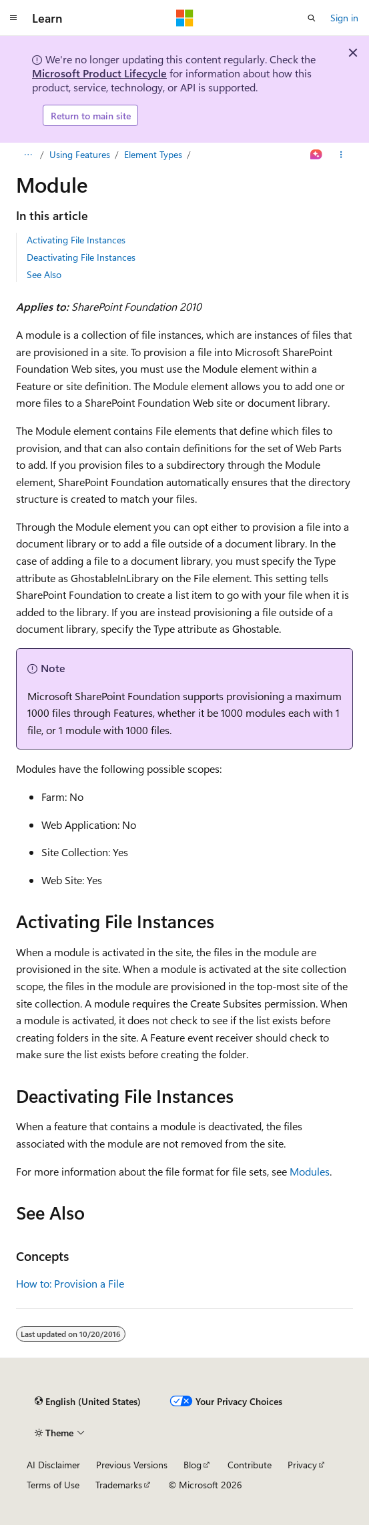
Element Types (153, 154)
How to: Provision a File (70, 1283)
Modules (310, 1171)
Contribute (250, 1464)
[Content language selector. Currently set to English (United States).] (88, 1401)
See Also (44, 274)
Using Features (79, 154)
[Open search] (311, 18)
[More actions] (341, 154)
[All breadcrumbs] (27, 154)
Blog (192, 1464)
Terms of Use (53, 1484)
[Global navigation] (13, 18)
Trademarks (118, 1484)
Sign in (344, 17)
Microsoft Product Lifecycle (99, 73)
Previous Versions (131, 1464)
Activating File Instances (76, 239)
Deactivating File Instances (81, 257)
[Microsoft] (185, 18)
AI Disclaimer (53, 1464)
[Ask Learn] (317, 154)
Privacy (302, 1464)
